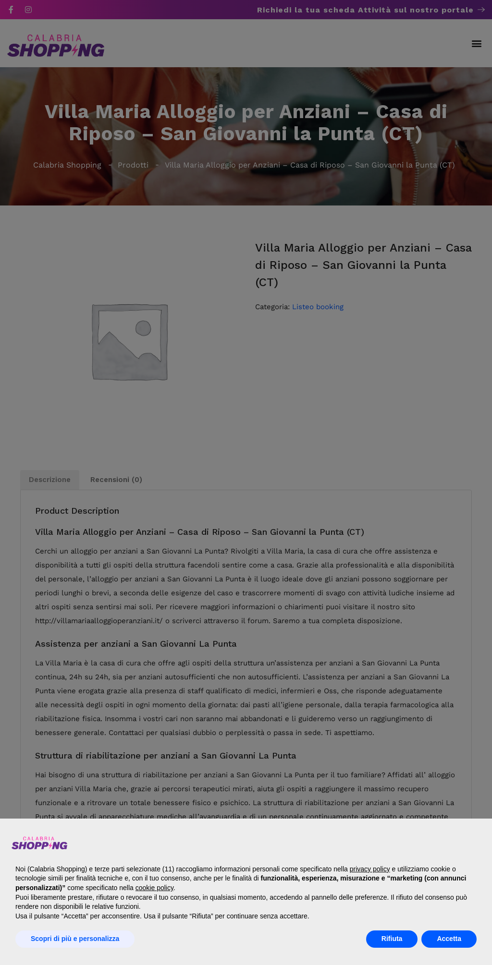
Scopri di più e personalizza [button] (75, 938)
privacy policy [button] (370, 869)
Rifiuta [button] (392, 938)
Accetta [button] (449, 938)
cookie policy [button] (154, 888)
